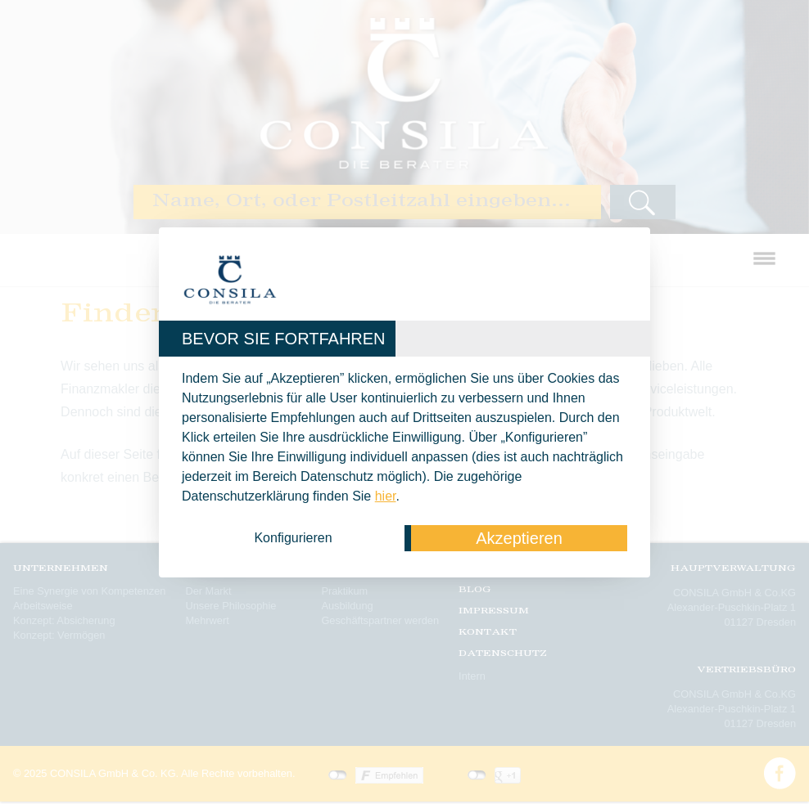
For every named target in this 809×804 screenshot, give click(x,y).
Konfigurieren (293, 538)
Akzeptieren (519, 538)
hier (385, 496)
